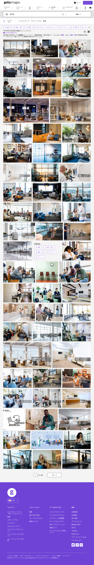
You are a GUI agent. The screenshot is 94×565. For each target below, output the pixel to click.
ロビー (42, 27)
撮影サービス (33, 521)
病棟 (75, 27)
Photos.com (75, 534)
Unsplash (74, 531)
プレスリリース (77, 521)
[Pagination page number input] (35, 475)
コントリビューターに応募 (15, 539)
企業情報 (74, 512)
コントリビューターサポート (15, 535)
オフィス (53, 27)
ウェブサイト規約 (12, 555)
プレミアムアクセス (36, 518)
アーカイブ (11, 523)
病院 (7, 27)
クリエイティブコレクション (15, 530)
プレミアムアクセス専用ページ (58, 531)
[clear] (63, 14)
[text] (35, 14)
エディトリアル (36, 21)
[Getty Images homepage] (12, 3)
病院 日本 (31, 27)
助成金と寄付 (76, 524)
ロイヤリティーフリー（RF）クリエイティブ (14, 512)
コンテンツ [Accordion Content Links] (11, 507)
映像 (44, 21)
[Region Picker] (12, 500)
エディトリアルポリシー (27, 555)
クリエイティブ (24, 21)
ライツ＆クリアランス (57, 515)
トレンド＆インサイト (57, 521)
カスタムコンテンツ (14, 526)
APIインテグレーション (57, 524)
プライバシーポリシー (42, 555)
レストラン (86, 27)
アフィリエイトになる (79, 537)
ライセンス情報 (55, 555)
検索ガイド (53, 527)
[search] (7, 14)
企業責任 (74, 515)
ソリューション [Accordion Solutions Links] (34, 507)
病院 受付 (18, 27)
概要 (30, 512)
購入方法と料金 (34, 515)
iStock (74, 527)
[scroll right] (89, 27)
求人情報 (74, 518)
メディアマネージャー (57, 512)
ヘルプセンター (77, 540)
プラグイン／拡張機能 (57, 518)
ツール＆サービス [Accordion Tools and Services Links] (55, 507)
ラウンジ (64, 27)
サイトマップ (66, 555)
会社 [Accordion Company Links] (73, 507)
